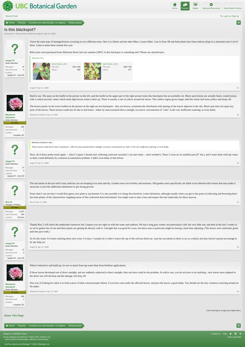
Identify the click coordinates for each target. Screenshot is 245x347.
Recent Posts (12, 16)
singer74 (40, 34)
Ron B (8, 202)
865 (22, 127)
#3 (238, 176)
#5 (238, 259)
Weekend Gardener (10, 116)
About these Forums (232, 8)
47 (23, 67)
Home (230, 335)
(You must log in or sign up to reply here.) (224, 312)
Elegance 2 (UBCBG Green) (15, 335)
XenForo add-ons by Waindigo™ (17, 346)
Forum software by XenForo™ (27, 338)
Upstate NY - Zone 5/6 (15, 75)
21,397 (21, 212)
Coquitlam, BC (18, 135)
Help (225, 335)
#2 (238, 135)
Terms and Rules (234, 338)
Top (235, 335)
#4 (238, 218)
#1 (238, 88)
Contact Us (215, 335)
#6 (238, 306)
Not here (21, 218)
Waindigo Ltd (43, 346)
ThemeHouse (42, 341)
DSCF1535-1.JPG (59, 64)
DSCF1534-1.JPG (110, 64)
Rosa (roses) (21, 34)
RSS (240, 335)
